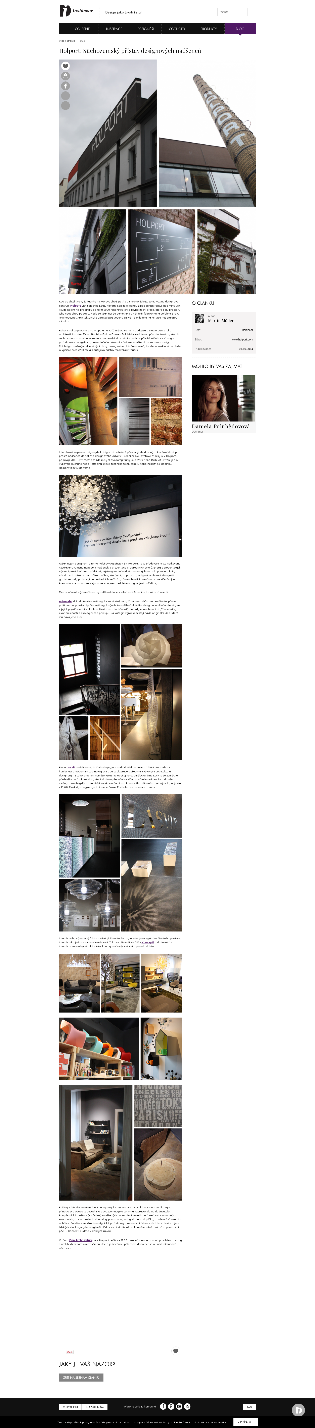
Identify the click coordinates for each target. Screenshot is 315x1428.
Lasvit (71, 766)
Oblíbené (75, 28)
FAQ (249, 1406)
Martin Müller (220, 320)
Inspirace (114, 29)
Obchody (177, 29)
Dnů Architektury (80, 1239)
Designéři (145, 29)
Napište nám (96, 1406)
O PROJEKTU (70, 1406)
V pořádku (246, 1422)
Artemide (65, 600)
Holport (75, 305)
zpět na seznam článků (81, 1376)
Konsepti (147, 941)
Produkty (209, 29)
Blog (240, 29)
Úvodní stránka (67, 40)
